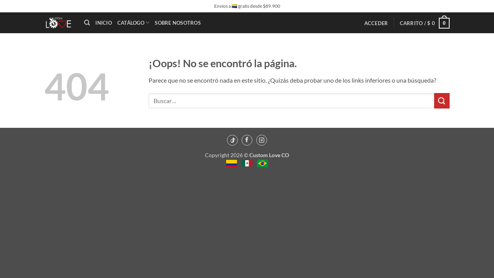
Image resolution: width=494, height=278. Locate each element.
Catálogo (133, 22)
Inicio (103, 23)
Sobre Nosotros (178, 23)
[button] (376, 23)
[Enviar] (442, 100)
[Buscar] (87, 22)
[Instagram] (261, 140)
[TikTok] (232, 140)
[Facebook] (247, 140)
